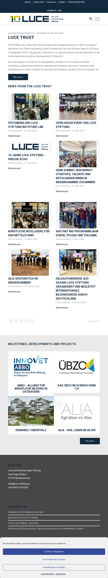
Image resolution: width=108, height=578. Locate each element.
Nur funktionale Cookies (54, 559)
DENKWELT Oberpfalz (31, 430)
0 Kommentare (15, 131)
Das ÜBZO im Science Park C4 (77, 387)
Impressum (51, 2)
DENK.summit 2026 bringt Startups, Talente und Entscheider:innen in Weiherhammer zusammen (46, 529)
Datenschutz (61, 574)
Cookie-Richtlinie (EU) (76, 2)
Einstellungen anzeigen (54, 567)
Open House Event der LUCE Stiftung (23, 518)
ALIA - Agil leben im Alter (77, 430)
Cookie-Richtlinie (47, 574)
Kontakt (62, 2)
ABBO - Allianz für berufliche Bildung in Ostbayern (31, 388)
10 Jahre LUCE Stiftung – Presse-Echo (23, 523)
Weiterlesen (15, 136)
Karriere (28, 2)
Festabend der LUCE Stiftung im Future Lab (25, 512)
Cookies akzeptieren (54, 551)
